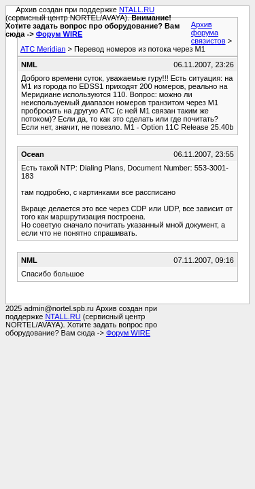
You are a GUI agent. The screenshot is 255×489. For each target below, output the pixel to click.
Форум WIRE (59, 34)
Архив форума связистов (208, 32)
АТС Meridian (42, 49)
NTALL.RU (136, 9)
